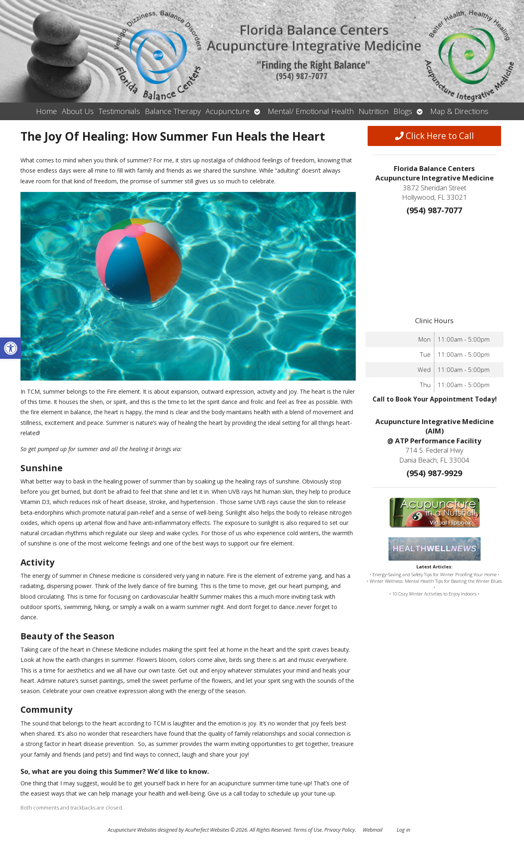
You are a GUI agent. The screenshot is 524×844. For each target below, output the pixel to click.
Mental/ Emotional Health (311, 111)
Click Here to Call (434, 135)
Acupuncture (228, 111)
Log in (403, 829)
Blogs (402, 111)
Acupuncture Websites (132, 829)
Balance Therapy (173, 111)
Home (46, 111)
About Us (78, 111)
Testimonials (119, 111)
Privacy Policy (339, 829)
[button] (10, 348)
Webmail (372, 829)
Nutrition (373, 111)
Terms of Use (307, 829)
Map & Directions (459, 111)
